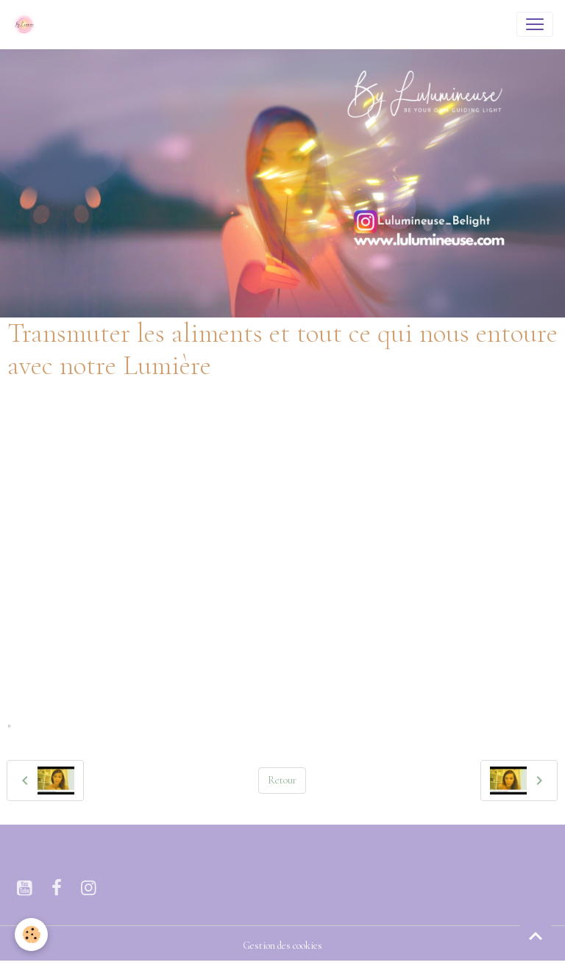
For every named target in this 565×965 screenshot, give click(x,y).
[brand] (27, 24)
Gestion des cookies (282, 945)
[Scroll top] (535, 935)
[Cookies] (31, 934)
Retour (282, 780)
